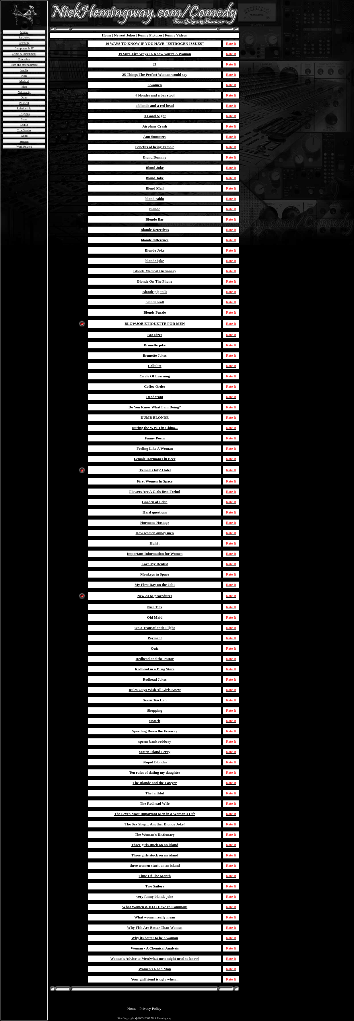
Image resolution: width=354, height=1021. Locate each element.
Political (24, 103)
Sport (24, 119)
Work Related (24, 146)
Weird (24, 135)
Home (106, 35)
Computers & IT (24, 48)
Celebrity (24, 43)
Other (24, 97)
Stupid (24, 124)
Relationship (24, 108)
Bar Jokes (24, 37)
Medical (24, 81)
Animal (24, 32)
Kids (24, 75)
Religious (24, 113)
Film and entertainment (24, 64)
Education (24, 59)
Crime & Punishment (24, 53)
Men (24, 86)
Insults (24, 70)
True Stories (24, 130)
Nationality (24, 92)
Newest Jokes (124, 35)
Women (24, 141)
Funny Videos (176, 35)
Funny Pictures (150, 35)
